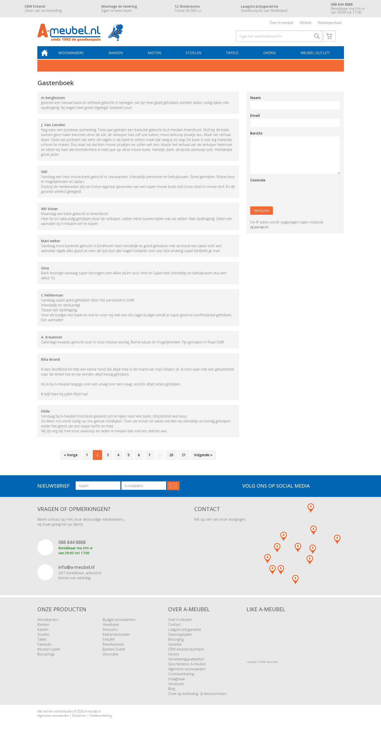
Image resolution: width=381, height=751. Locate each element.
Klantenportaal (329, 23)
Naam (255, 103)
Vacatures (176, 690)
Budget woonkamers (119, 625)
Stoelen (195, 58)
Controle (257, 186)
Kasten (157, 58)
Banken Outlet (114, 655)
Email (255, 121)
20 (171, 461)
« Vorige (71, 461)
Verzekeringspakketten (186, 665)
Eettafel (109, 645)
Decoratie (110, 660)
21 (184, 461)
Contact (174, 630)
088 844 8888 (72, 548)
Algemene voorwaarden (187, 675)
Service (173, 660)
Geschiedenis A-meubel (187, 670)
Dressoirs (110, 635)
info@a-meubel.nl (76, 573)
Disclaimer (79, 722)
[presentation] (287, 199)
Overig (270, 58)
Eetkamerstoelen (116, 640)
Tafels (233, 58)
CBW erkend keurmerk (186, 655)
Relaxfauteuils (113, 650)
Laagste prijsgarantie (184, 635)
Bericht (256, 139)
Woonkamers (75, 58)
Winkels (306, 23)
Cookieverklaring (181, 680)
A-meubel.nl (93, 717)
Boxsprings (46, 660)
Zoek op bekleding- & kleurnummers (197, 699)
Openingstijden (180, 640)
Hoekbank (111, 630)
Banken (119, 58)
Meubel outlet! (314, 58)
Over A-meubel (281, 23)
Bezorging (176, 645)
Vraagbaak (176, 685)
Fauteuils (44, 650)
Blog (171, 694)
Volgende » (203, 461)
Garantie (175, 650)
